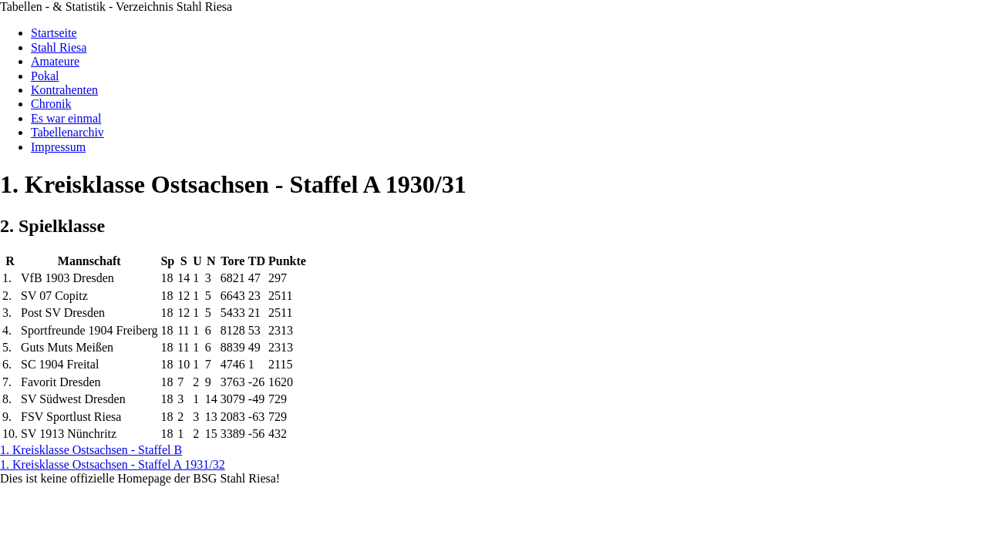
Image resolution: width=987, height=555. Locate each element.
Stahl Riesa (58, 47)
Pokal (45, 75)
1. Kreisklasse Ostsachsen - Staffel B (91, 449)
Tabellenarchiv (67, 132)
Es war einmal (66, 118)
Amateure (55, 61)
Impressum (58, 146)
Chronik (51, 103)
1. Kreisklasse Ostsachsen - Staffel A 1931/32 (112, 464)
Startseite (54, 32)
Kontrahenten (64, 89)
